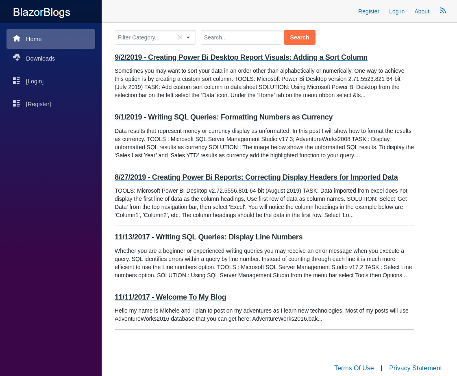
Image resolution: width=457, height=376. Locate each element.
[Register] (32, 103)
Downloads (34, 58)
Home (27, 38)
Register (368, 11)
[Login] (28, 81)
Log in (397, 11)
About (421, 11)
